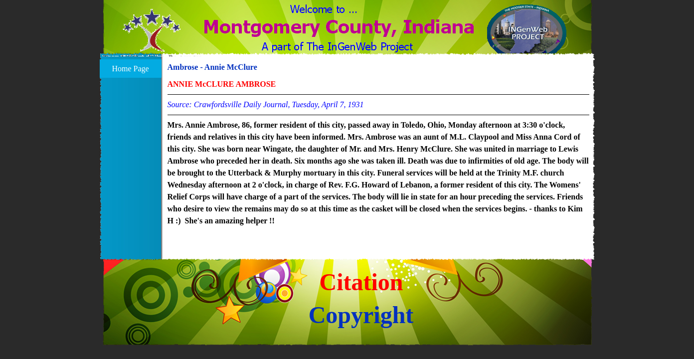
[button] (151, 36)
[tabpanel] (378, 152)
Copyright (361, 315)
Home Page (130, 68)
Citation (361, 282)
